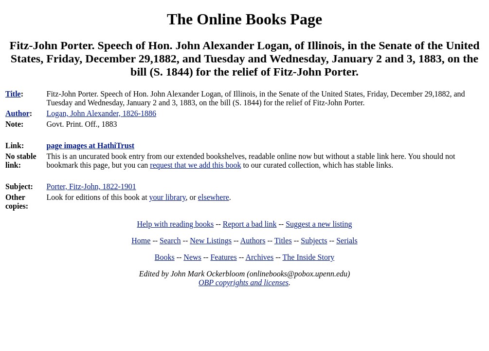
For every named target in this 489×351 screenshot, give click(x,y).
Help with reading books (175, 224)
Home (140, 240)
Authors (253, 240)
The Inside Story (309, 257)
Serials (347, 240)
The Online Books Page (244, 19)
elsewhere (213, 197)
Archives (259, 257)
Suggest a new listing (319, 224)
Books (165, 257)
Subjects (314, 240)
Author (17, 113)
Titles (283, 240)
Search (170, 240)
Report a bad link (250, 224)
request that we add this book (195, 165)
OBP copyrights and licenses (244, 282)
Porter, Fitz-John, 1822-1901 (91, 186)
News (192, 257)
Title (13, 94)
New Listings (211, 240)
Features (223, 257)
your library (167, 197)
